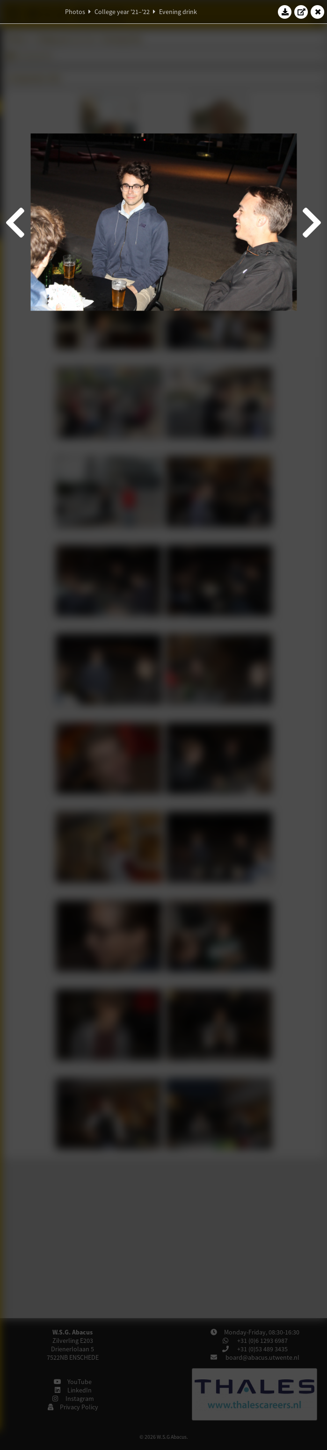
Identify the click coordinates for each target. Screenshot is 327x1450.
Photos (75, 11)
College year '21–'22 (122, 11)
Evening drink (178, 11)
